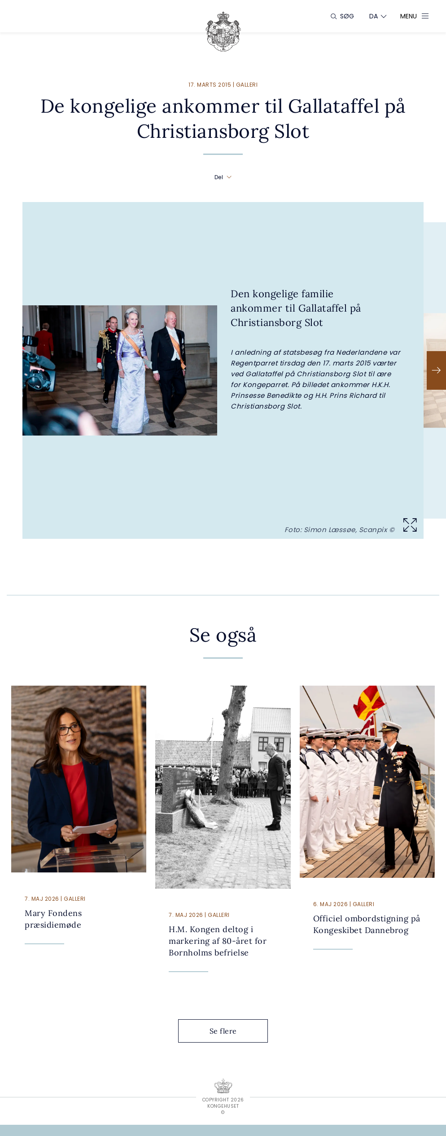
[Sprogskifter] (373, 16)
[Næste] (436, 370)
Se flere (230, 1031)
